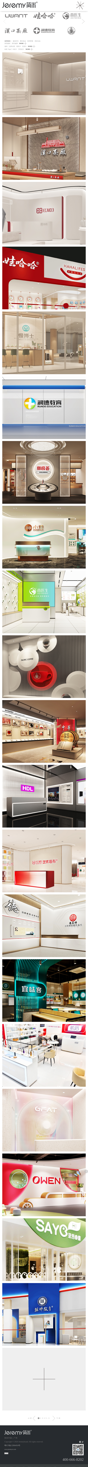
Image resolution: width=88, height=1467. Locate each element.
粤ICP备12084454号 (12, 1445)
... (47, 1418)
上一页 (30, 1418)
